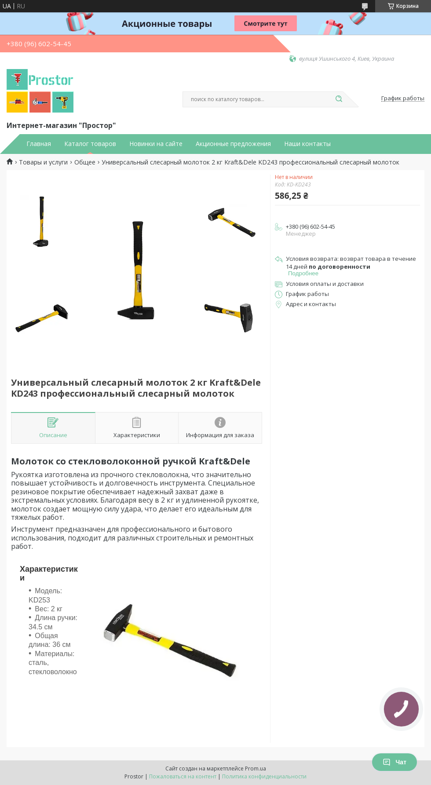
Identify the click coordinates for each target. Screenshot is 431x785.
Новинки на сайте (156, 144)
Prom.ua (255, 768)
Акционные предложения (233, 144)
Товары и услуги (43, 162)
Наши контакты (307, 144)
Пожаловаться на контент (182, 776)
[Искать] (338, 99)
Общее (84, 162)
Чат (394, 762)
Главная (38, 144)
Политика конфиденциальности (264, 776)
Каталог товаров (90, 144)
